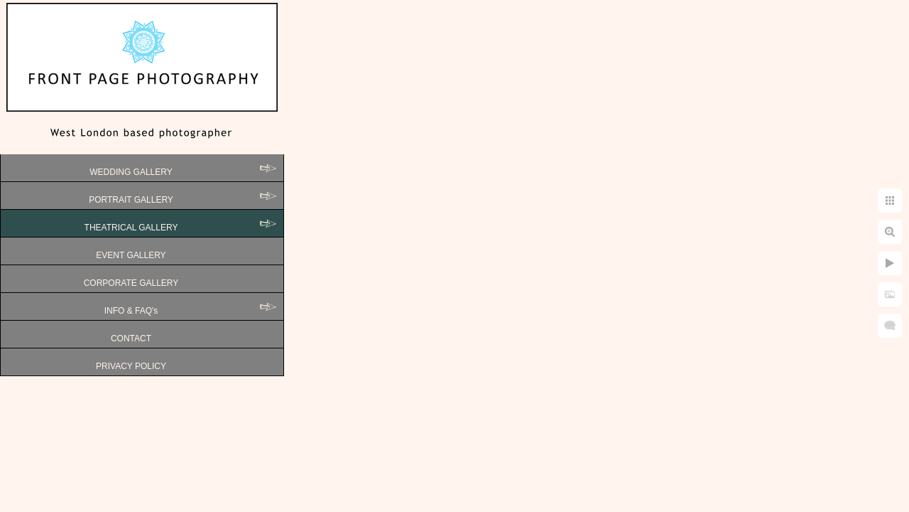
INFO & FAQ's (131, 311)
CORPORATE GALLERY (131, 283)
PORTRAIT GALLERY (131, 200)
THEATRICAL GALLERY (131, 228)
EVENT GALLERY (130, 255)
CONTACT (131, 338)
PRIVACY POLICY (131, 366)
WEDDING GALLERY (130, 172)
